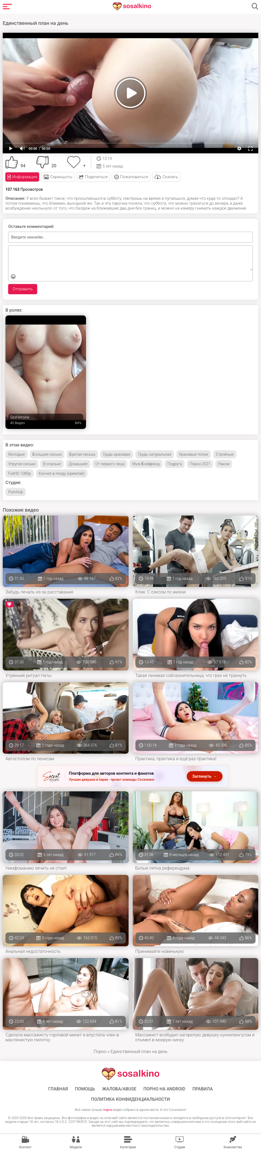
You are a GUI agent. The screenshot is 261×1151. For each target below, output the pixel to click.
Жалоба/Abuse (119, 1088)
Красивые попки (193, 454)
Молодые (16, 454)
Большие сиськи (46, 454)
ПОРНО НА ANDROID (164, 1088)
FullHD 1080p (19, 473)
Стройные (225, 454)
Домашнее (78, 463)
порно (107, 1109)
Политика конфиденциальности (130, 1098)
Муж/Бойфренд (146, 463)
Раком (223, 463)
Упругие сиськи (21, 463)
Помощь (85, 1088)
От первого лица (109, 463)
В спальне (52, 463)
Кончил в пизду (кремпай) (62, 473)
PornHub (15, 492)
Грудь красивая (116, 454)
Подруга (174, 463)
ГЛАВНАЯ (58, 1088)
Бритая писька (82, 454)
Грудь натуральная (154, 454)
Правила (202, 1088)
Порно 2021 (200, 463)
